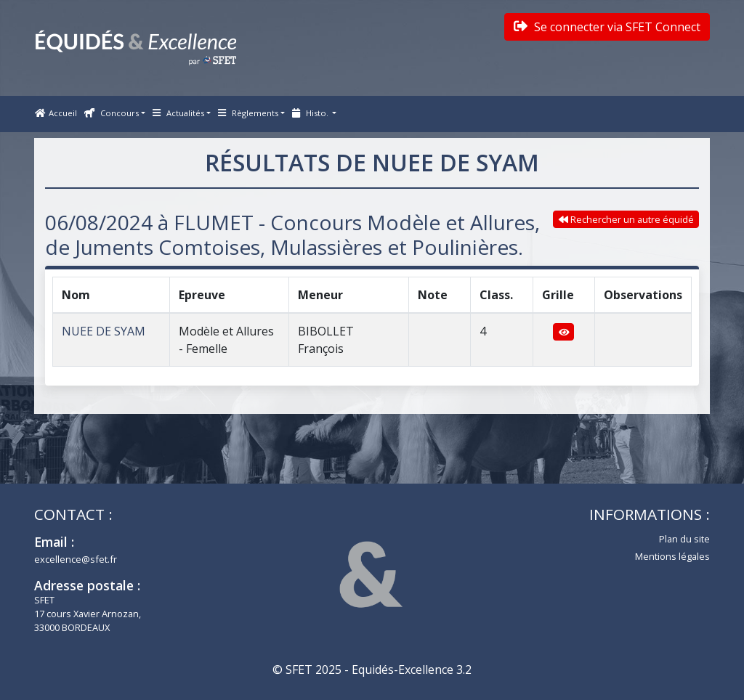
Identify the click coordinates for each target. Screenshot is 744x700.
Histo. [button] (311, 112)
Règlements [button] (248, 112)
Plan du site (684, 538)
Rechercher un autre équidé (626, 219)
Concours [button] (111, 112)
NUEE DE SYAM (103, 331)
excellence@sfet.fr (75, 559)
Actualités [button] (178, 112)
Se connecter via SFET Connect (607, 27)
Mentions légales (672, 556)
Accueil (56, 112)
